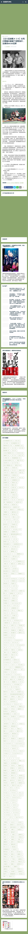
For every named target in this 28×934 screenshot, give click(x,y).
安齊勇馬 (14, 581)
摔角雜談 (13, 630)
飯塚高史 (21, 783)
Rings (21, 751)
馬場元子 (11, 876)
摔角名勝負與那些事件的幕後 (16, 694)
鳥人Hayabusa (7, 662)
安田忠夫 (6, 610)
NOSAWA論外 (17, 684)
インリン (5, 706)
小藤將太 (13, 839)
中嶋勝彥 (6, 512)
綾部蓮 (20, 610)
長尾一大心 (6, 682)
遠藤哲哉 (5, 869)
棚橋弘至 (6, 448)
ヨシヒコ (15, 820)
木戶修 (13, 709)
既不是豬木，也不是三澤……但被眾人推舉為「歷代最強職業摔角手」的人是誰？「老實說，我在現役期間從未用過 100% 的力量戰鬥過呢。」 (17, 301)
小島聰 (5, 564)
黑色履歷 (6, 635)
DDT (14, 455)
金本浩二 (16, 714)
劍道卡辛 (14, 591)
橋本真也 (15, 475)
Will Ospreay (20, 645)
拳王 (17, 522)
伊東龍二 (21, 761)
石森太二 (20, 697)
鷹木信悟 (6, 524)
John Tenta (6, 798)
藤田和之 (21, 633)
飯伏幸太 (16, 660)
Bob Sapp (6, 793)
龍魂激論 (12, 593)
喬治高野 (6, 766)
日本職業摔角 (15, 480)
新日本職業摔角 (8, 441)
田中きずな (6, 859)
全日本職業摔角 (15, 443)
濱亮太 (13, 857)
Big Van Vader (7, 620)
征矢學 (5, 694)
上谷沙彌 (6, 468)
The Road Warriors (17, 753)
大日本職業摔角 (7, 670)
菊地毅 (13, 864)
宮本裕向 (13, 837)
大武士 (5, 768)
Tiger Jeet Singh (15, 687)
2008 (11, 788)
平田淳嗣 (21, 625)
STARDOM (19, 453)
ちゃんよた (13, 756)
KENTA (20, 500)
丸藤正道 (14, 490)
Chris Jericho (6, 795)
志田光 (13, 842)
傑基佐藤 (6, 583)
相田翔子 (13, 783)
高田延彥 (13, 527)
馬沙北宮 (6, 566)
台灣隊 (13, 830)
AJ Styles (20, 741)
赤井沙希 (6, 463)
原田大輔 (5, 830)
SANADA (6, 630)
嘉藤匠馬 (5, 832)
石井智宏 (13, 862)
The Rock (16, 719)
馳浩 (5, 593)
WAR (11, 667)
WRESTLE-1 (6, 596)
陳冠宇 (5, 874)
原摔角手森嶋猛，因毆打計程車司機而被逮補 (17, 332)
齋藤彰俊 (6, 537)
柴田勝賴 (6, 633)
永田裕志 (6, 490)
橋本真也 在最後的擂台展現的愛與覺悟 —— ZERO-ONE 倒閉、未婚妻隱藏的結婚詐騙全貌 (17, 343)
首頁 (3, 36)
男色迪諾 (6, 601)
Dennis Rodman (19, 743)
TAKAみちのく (17, 704)
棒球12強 (5, 852)
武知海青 (14, 652)
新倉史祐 (5, 844)
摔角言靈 (6, 574)
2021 (13, 628)
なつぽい (14, 542)
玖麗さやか (14, 655)
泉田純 (13, 854)
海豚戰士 (19, 854)
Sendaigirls (6, 753)
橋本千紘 (12, 780)
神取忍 (13, 485)
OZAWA (6, 473)
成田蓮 (13, 564)
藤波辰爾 (6, 450)
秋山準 (5, 551)
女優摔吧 (20, 834)
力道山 (5, 625)
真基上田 (6, 559)
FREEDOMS (14, 746)
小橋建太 (21, 470)
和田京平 (15, 571)
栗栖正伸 (21, 778)
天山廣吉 (14, 615)
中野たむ (6, 761)
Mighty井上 (15, 748)
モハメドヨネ (12, 721)
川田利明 (13, 478)
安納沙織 (14, 505)
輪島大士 (12, 679)
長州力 (20, 455)
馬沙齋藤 (21, 182)
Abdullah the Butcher (8, 638)
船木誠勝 (13, 633)
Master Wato (6, 805)
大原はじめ (6, 834)
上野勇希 (5, 822)
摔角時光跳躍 (7, 544)
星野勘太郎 (14, 844)
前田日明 (18, 502)
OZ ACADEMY (6, 807)
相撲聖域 (20, 859)
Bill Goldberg (13, 790)
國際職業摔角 (18, 667)
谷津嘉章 (20, 510)
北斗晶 (6, 36)
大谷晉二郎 (6, 615)
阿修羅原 (14, 682)
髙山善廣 (13, 716)
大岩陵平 (13, 625)
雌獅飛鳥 (13, 551)
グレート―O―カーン (14, 647)
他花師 (5, 825)
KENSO (5, 800)
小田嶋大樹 (6, 598)
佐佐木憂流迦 (14, 763)
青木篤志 (21, 874)
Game (13, 665)
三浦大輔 (17, 689)
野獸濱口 (19, 869)
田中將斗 (20, 780)
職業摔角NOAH (7, 446)
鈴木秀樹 (20, 679)
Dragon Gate (7, 606)
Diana (15, 795)
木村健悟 (6, 697)
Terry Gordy (16, 812)
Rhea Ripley (6, 810)
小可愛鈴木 (6, 569)
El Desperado (18, 640)
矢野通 (13, 697)
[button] (1, 2)
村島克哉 (14, 847)
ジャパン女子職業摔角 (18, 561)
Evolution (6, 665)
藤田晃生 (19, 864)
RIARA (15, 807)
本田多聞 (21, 775)
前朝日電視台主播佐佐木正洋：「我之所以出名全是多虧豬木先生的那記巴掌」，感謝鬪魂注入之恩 (17, 289)
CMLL (21, 793)
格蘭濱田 (20, 709)
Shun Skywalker (7, 674)
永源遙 (19, 729)
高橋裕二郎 (6, 785)
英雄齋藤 (6, 532)
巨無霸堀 (5, 709)
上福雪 (5, 527)
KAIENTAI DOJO (16, 798)
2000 (5, 788)
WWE (21, 478)
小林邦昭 (6, 505)
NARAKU (15, 805)
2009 (19, 699)
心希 (13, 610)
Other (5, 549)
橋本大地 (21, 677)
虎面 (21, 473)
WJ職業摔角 (6, 623)
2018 (14, 450)
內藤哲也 (6, 470)
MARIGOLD (6, 561)
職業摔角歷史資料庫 (16, 534)
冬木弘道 (6, 677)
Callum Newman (15, 603)
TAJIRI (21, 578)
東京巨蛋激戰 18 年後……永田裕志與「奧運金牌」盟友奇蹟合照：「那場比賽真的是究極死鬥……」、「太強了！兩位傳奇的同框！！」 (17, 313)
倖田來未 (13, 706)
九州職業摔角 (14, 608)
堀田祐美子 (14, 832)
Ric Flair (13, 672)
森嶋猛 (5, 780)
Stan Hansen (7, 519)
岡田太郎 (6, 773)
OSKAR (5, 608)
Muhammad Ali (7, 684)
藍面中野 (6, 500)
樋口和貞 (5, 711)
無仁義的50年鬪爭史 (8, 460)
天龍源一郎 (20, 460)
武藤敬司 (6, 455)
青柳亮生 (5, 716)
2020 (14, 566)
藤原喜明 (16, 507)
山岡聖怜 (13, 770)
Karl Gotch (6, 642)
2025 (5, 443)
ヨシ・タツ (16, 758)
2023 (14, 448)
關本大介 (6, 738)
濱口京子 (19, 857)
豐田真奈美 (15, 734)
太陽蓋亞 (21, 706)
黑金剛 (13, 583)
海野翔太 (21, 564)
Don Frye (6, 746)
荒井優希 (14, 532)
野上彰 (13, 869)
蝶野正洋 (18, 465)
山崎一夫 (21, 770)
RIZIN (15, 751)
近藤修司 (15, 866)
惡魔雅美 (6, 726)
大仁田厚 (6, 485)
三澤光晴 (14, 468)
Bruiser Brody (7, 554)
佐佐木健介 (6, 556)
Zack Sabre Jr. (17, 529)
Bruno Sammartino (8, 743)
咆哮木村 (6, 692)
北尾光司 (13, 677)
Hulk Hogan (15, 546)
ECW (20, 795)
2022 (5, 702)
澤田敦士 (5, 857)
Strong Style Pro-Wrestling (10, 578)
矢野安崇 (13, 711)
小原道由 (20, 837)
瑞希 (5, 731)
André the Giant (7, 640)
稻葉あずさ (21, 862)
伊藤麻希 (6, 763)
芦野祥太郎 (6, 734)
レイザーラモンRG (7, 689)
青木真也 (5, 672)
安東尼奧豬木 (19, 446)
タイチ (5, 588)
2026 (17, 441)
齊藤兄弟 (6, 546)
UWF (5, 510)
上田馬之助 (13, 549)
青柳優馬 (21, 574)
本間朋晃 (6, 778)
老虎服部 (6, 618)
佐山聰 (5, 478)
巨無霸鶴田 (6, 475)
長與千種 (14, 514)
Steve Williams (7, 704)
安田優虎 (12, 768)
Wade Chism (18, 817)
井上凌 (13, 822)
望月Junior (6, 847)
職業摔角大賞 (7, 507)
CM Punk (13, 793)
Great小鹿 (20, 665)
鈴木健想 (13, 871)
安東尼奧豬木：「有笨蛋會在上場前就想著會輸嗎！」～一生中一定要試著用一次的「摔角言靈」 (17, 295)
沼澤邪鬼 (5, 854)
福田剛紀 (14, 601)
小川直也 (14, 495)
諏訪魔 (12, 510)
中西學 (13, 650)
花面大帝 (14, 497)
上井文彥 (6, 650)
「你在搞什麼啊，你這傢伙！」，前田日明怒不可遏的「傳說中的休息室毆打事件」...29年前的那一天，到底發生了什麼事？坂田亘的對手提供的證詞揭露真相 (17, 326)
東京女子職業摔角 (8, 465)
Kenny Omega (7, 719)
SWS (19, 593)
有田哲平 (6, 729)
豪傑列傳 (6, 514)
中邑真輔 (14, 524)
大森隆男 (20, 766)
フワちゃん (13, 588)
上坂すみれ (16, 623)
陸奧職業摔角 (13, 874)
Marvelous (6, 748)
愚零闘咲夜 (14, 773)
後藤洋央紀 (15, 512)
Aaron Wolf (14, 463)
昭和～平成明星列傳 (8, 502)
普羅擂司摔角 (7, 2)
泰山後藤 (6, 655)
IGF (21, 746)
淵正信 (14, 598)
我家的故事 (14, 726)
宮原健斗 (6, 480)
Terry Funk (17, 674)
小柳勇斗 (5, 839)
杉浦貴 (21, 591)
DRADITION (6, 529)
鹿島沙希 (12, 699)
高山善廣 (14, 559)
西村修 (13, 574)
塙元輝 (13, 766)
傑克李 (15, 596)
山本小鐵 (15, 569)
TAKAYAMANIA (17, 620)
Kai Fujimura (13, 800)
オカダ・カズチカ (7, 522)
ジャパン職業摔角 (18, 554)
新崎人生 (13, 775)
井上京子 (13, 761)
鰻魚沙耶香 (6, 571)
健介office (20, 825)
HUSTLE (15, 606)
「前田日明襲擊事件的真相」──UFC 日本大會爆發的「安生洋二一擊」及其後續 (17, 307)
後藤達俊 (5, 842)
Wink (5, 756)
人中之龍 (19, 822)
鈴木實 (13, 487)
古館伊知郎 (6, 724)
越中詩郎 (6, 487)
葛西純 (5, 699)
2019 (21, 448)
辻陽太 (5, 492)
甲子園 (14, 859)
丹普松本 (14, 482)
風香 (5, 876)
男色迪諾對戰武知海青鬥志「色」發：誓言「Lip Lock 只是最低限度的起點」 (17, 338)
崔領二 (20, 839)
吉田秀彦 (19, 830)
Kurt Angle (6, 802)
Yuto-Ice (6, 581)
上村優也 (6, 591)
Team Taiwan (6, 812)
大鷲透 (14, 834)
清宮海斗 (6, 497)
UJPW (11, 817)
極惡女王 (14, 473)
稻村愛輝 (6, 482)
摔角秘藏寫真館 (16, 458)
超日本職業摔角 (7, 660)
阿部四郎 (13, 738)
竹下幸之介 (6, 517)
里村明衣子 (6, 736)
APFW (5, 790)
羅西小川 (19, 731)
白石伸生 (11, 731)
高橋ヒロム (15, 517)
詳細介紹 (4, 81)
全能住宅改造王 (14, 827)
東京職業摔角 (6, 849)
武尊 (12, 852)
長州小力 (14, 736)
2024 (14, 470)
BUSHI (21, 581)
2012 (17, 788)
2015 (13, 741)
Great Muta (6, 539)
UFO (5, 817)
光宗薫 (5, 827)
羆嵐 (12, 657)
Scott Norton (15, 810)
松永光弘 (15, 849)
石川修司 (6, 657)
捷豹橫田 (6, 775)
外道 (12, 692)
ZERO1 (15, 519)
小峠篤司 (20, 768)
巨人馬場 (6, 458)
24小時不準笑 (13, 702)
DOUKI (19, 628)
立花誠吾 (5, 864)
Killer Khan (15, 642)
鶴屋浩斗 (6, 741)
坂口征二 (6, 495)
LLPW (15, 539)
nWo (5, 647)
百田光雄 (6, 783)
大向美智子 (20, 692)
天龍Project (15, 556)
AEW (13, 635)
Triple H (16, 815)
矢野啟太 (5, 862)
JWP (5, 667)
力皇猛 (22, 827)
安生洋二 (5, 837)
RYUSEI (5, 687)
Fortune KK (6, 586)
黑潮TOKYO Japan (16, 785)
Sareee (5, 613)
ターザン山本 (6, 820)
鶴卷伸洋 (21, 738)
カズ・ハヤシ (6, 758)
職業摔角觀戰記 (7, 714)
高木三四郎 (6, 576)
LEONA (14, 802)
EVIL (13, 500)
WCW (12, 645)
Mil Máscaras (6, 751)
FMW (14, 537)
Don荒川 (21, 716)
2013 (21, 682)
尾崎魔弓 (6, 770)
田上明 (5, 679)
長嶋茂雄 (20, 871)
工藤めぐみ (6, 652)
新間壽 (21, 630)
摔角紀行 (19, 842)
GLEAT (15, 586)
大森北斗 (16, 670)
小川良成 (21, 724)
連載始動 (13, 492)
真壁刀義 (6, 628)
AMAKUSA (16, 662)
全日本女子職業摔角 (14, 182)
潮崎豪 (5, 534)
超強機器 (13, 618)
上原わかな (14, 613)
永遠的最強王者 (17, 544)
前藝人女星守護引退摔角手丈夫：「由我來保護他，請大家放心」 (16, 318)
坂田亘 (14, 724)
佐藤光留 (12, 825)
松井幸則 (13, 778)
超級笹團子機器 (7, 866)
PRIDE (5, 645)
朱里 (12, 729)
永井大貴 (18, 852)
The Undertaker (7, 815)
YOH (5, 721)
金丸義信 (5, 871)
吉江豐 (20, 650)
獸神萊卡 (6, 542)
